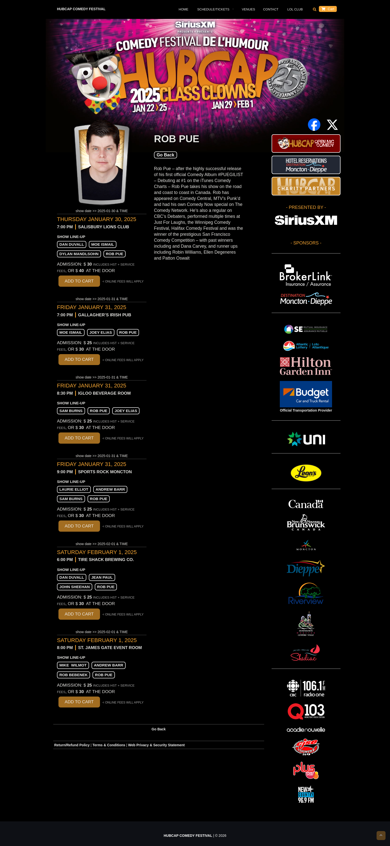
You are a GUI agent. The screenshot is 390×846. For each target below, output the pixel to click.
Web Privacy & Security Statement (156, 745)
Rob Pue (114, 254)
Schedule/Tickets (212, 9)
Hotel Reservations (306, 165)
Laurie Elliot (73, 489)
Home (183, 9)
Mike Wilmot (73, 665)
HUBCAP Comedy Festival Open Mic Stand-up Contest (306, 143)
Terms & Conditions (109, 745)
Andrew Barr (110, 489)
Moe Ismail (102, 244)
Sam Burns (71, 411)
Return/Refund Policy (72, 745)
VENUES (248, 9)
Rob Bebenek (73, 675)
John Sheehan (74, 587)
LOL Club (295, 9)
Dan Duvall (71, 244)
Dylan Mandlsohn (78, 254)
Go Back (165, 154)
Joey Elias (101, 332)
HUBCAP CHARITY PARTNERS (306, 186)
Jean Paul (102, 577)
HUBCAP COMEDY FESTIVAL (81, 9)
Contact (271, 9)
